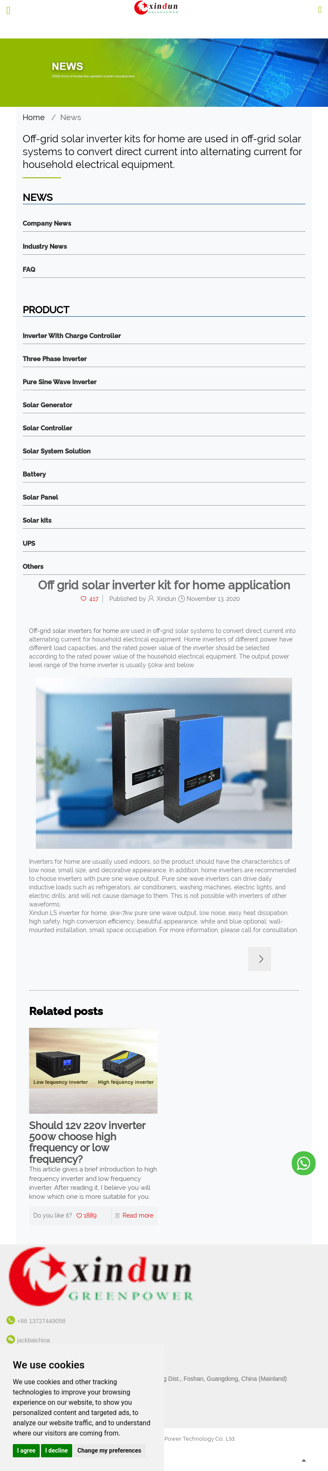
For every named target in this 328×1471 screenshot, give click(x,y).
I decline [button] (56, 1450)
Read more (138, 1215)
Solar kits (37, 520)
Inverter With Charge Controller (72, 336)
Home (34, 117)
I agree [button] (26, 1450)
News (70, 117)
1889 (90, 1215)
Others (33, 567)
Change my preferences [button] (109, 1450)
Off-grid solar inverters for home (74, 630)
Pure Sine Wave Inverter (60, 382)
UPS (29, 543)
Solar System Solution (57, 451)
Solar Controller (47, 428)
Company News (47, 223)
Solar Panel (40, 497)
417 (93, 598)
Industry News (45, 246)
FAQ (29, 270)
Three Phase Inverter (55, 359)
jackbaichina (33, 1340)
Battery (34, 474)
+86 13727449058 (41, 1321)
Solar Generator (47, 405)
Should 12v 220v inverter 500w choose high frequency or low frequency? (87, 1142)
